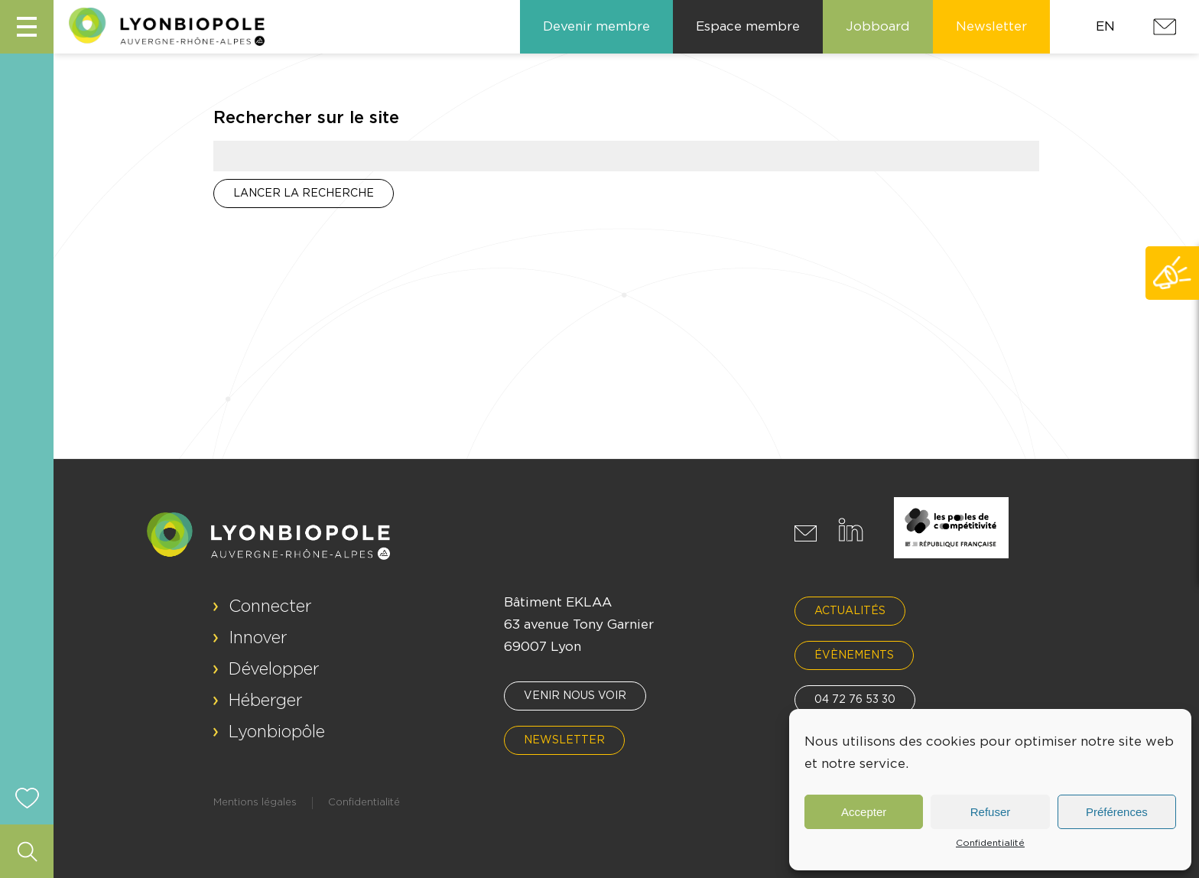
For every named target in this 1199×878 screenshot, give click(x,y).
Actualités (849, 611)
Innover (258, 637)
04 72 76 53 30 (854, 699)
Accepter (863, 811)
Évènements (854, 655)
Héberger (266, 700)
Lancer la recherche (303, 193)
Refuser (990, 811)
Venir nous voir (575, 696)
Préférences (1117, 811)
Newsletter (564, 740)
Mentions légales (255, 803)
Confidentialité (990, 842)
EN (1105, 26)
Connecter (270, 606)
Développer (274, 669)
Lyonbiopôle (277, 732)
